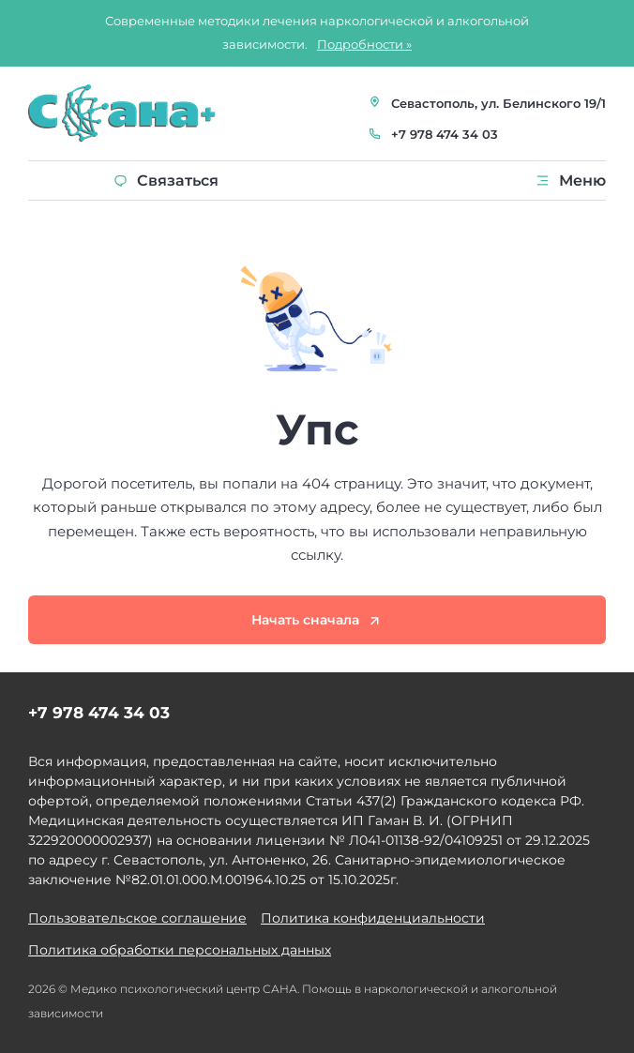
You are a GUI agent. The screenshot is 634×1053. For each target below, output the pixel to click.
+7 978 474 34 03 (444, 134)
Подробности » (364, 44)
